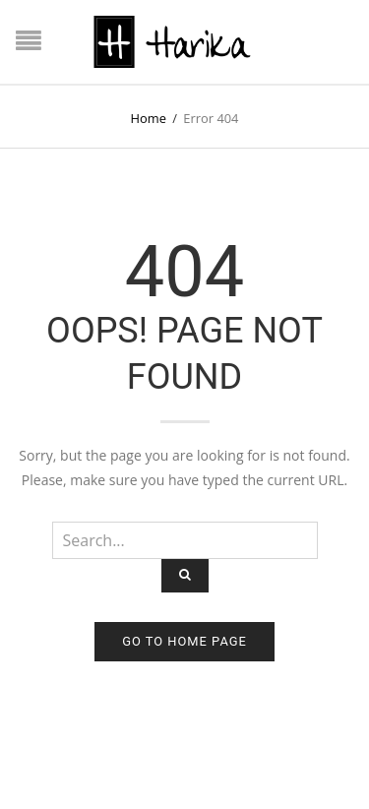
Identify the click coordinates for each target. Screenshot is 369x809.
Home (148, 118)
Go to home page (184, 641)
